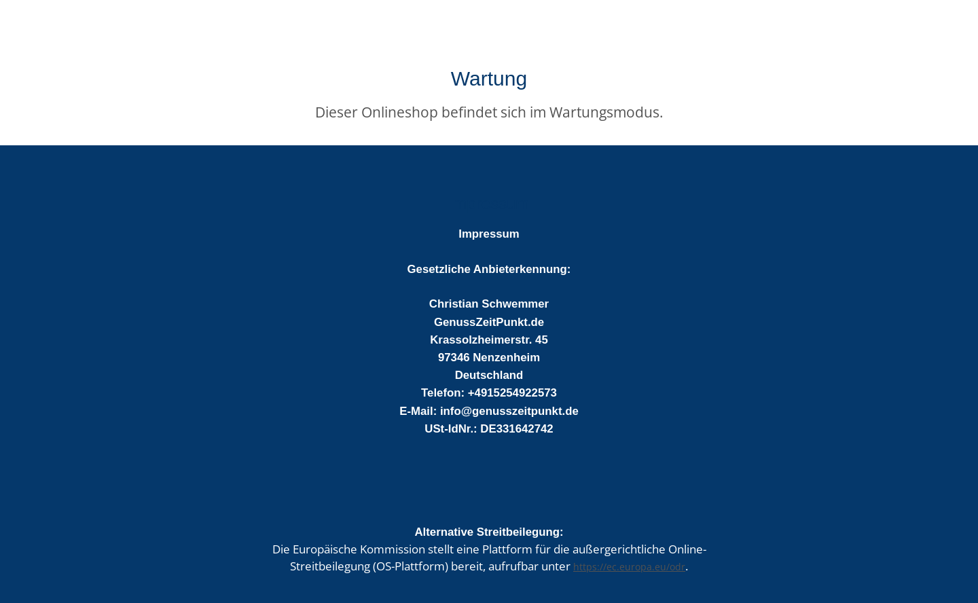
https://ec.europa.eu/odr (629, 566)
